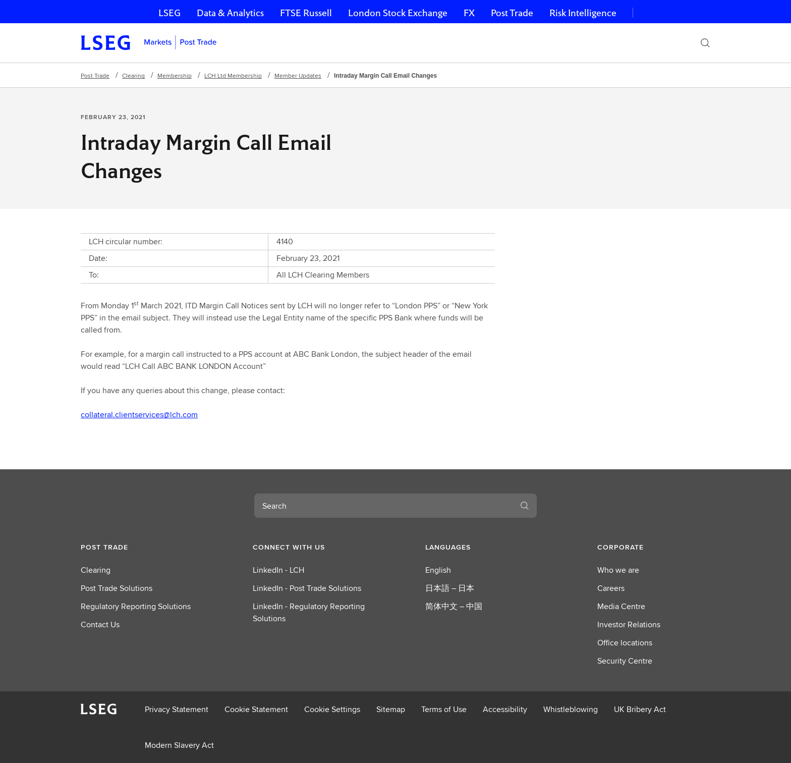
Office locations (624, 642)
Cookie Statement (256, 709)
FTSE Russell (306, 13)
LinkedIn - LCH (278, 570)
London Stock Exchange (397, 13)
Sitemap (390, 709)
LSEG (169, 13)
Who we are (618, 570)
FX (469, 13)
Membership (174, 75)
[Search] (705, 43)
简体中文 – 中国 (453, 606)
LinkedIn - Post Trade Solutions (307, 588)
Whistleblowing (570, 709)
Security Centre (624, 661)
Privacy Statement (176, 709)
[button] (137, 547)
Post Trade (512, 13)
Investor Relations (628, 624)
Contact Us (100, 624)
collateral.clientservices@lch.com (139, 414)
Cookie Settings (332, 709)
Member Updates (297, 75)
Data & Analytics (230, 13)
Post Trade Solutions (116, 588)
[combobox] (383, 506)
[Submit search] (525, 506)
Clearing (133, 75)
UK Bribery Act (640, 709)
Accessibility (505, 709)
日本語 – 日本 (449, 588)
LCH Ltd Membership (233, 75)
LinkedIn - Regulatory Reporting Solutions (309, 612)
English (438, 570)
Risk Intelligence (582, 13)
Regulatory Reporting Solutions (136, 606)
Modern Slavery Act (179, 745)
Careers (611, 588)
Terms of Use (444, 709)
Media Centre (621, 606)
